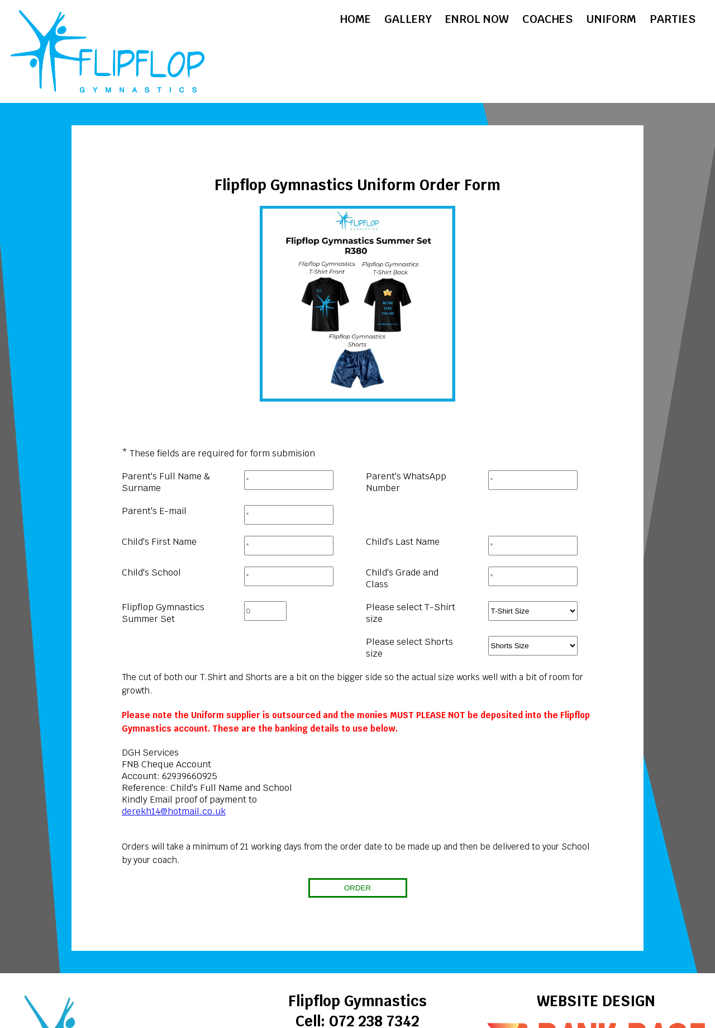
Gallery (408, 19)
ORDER (357, 888)
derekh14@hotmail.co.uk (174, 811)
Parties (672, 19)
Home (355, 19)
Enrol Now (477, 19)
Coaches (547, 19)
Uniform (611, 19)
